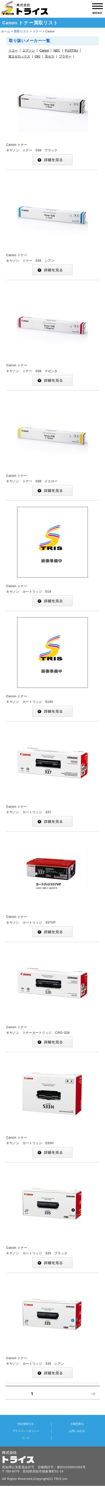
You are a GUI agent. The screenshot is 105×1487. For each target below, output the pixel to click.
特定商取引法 (26, 1424)
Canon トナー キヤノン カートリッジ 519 (52, 557)
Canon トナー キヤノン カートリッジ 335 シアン (52, 1329)
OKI (37, 56)
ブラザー (65, 56)
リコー (13, 50)
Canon (44, 50)
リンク (26, 1437)
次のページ (91, 1399)
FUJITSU (71, 50)
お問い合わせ (77, 1431)
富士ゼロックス (19, 56)
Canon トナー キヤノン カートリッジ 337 (52, 778)
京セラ (49, 56)
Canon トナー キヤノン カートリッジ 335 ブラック (52, 1219)
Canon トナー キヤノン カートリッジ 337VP (52, 888)
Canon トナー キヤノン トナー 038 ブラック (52, 116)
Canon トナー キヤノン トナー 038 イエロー (52, 447)
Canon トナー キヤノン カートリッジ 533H (52, 1108)
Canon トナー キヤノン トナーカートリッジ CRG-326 (52, 998)
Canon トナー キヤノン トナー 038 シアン (52, 226)
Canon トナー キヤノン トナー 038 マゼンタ (52, 336)
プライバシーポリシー (25, 1431)
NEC (56, 50)
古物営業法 (77, 1424)
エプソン (28, 50)
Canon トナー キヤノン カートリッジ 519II (52, 667)
